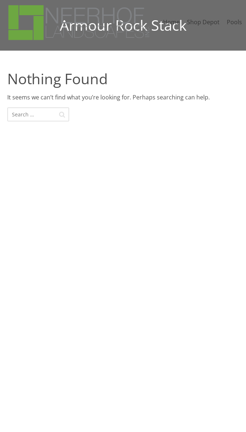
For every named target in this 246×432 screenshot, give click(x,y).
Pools (234, 22)
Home (171, 22)
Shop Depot (203, 22)
